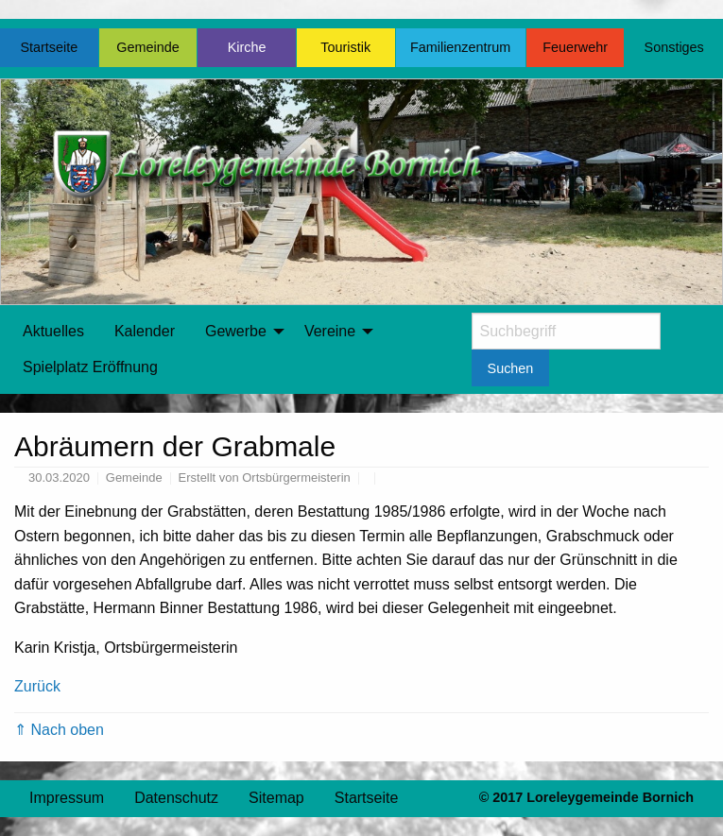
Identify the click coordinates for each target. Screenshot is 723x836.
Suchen (511, 368)
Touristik (345, 47)
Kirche (247, 47)
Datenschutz (176, 798)
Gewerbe (236, 331)
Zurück (37, 686)
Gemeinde (147, 47)
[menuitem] (53, 332)
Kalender (144, 331)
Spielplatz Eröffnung (90, 367)
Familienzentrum (460, 47)
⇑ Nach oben (59, 730)
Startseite (48, 47)
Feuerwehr (575, 47)
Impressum (66, 798)
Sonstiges (674, 47)
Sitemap (276, 798)
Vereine (329, 331)
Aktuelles (53, 331)
